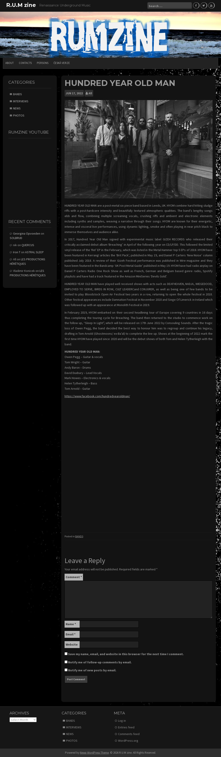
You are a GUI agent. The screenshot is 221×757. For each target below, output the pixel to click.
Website (72, 644)
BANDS (79, 536)
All (90, 93)
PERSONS (42, 63)
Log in (122, 720)
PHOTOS (18, 115)
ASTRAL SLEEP (34, 252)
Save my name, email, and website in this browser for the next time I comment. (126, 654)
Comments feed (129, 734)
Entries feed (126, 727)
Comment (74, 577)
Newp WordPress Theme (94, 752)
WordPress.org (128, 740)
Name (71, 624)
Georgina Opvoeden (26, 233)
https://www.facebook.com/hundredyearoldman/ (97, 396)
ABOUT (9, 63)
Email (70, 634)
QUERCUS (28, 245)
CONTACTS (25, 63)
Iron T (16, 252)
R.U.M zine (21, 5)
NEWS (17, 108)
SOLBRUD (16, 237)
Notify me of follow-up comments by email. (100, 662)
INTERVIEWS (20, 101)
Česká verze (61, 63)
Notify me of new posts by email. (92, 670)
